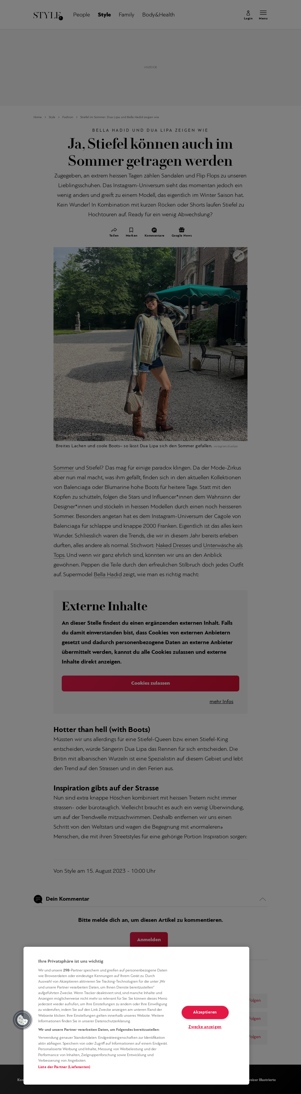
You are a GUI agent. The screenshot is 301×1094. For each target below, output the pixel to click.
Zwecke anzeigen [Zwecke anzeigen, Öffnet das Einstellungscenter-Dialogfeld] (205, 1027)
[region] (136, 1016)
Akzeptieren (205, 1012)
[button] (22, 1020)
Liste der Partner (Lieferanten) (64, 1067)
